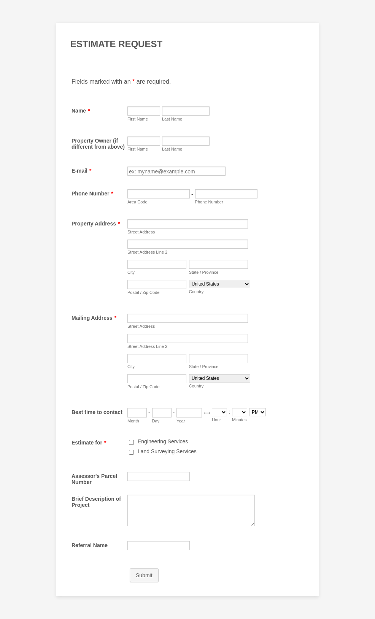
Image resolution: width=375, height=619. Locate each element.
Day (156, 421)
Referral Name (90, 545)
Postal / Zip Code (143, 292)
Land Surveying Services (167, 451)
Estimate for (89, 443)
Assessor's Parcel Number (94, 479)
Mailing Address (94, 318)
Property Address (96, 224)
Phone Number (92, 193)
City (131, 272)
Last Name (172, 119)
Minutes (239, 419)
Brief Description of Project (96, 502)
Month (133, 421)
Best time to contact (97, 412)
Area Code (137, 202)
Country (196, 291)
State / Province (204, 272)
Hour (216, 419)
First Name (137, 119)
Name (81, 111)
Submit (144, 575)
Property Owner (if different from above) (98, 144)
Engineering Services (163, 441)
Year (180, 421)
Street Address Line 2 (147, 252)
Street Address (141, 232)
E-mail (81, 171)
